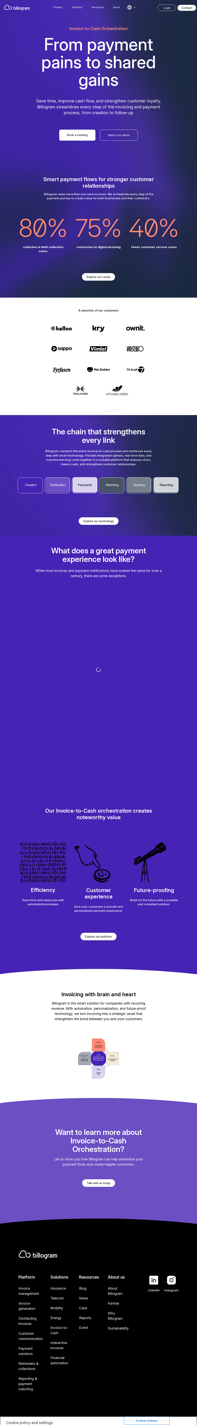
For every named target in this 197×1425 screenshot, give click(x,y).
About (116, 7)
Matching (112, 485)
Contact (186, 8)
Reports (85, 1318)
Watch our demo (119, 135)
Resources (98, 7)
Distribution (58, 485)
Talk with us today (98, 1183)
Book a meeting (77, 135)
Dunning (139, 485)
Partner (113, 1303)
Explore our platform (98, 936)
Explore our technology (98, 521)
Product (58, 7)
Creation (31, 485)
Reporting (166, 485)
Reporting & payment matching (27, 1384)
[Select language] (131, 7)
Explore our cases (98, 277)
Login (166, 8)
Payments (85, 485)
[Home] (17, 8)
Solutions (77, 7)
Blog (82, 1288)
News (83, 1298)
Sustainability (118, 1328)
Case (83, 1308)
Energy (56, 1318)
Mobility (56, 1308)
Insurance (58, 1288)
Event (83, 1328)
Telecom (57, 1298)
